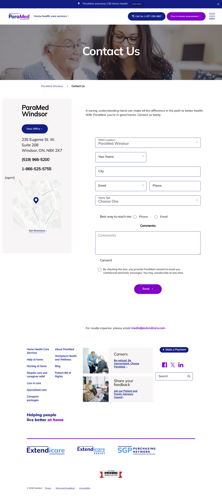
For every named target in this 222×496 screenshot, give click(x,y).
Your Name (112, 157)
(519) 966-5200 (35, 160)
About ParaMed (64, 349)
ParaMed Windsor (52, 86)
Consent (106, 260)
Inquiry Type (104, 198)
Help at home (35, 360)
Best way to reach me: (116, 216)
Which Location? (106, 140)
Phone (157, 185)
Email (108, 186)
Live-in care (34, 383)
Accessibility (84, 488)
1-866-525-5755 (36, 169)
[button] (52, 16)
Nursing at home (37, 366)
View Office (34, 129)
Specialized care (37, 390)
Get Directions (37, 231)
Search (189, 376)
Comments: (148, 226)
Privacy (48, 488)
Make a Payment (175, 350)
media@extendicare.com (148, 328)
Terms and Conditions (65, 488)
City (101, 171)
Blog (57, 366)
